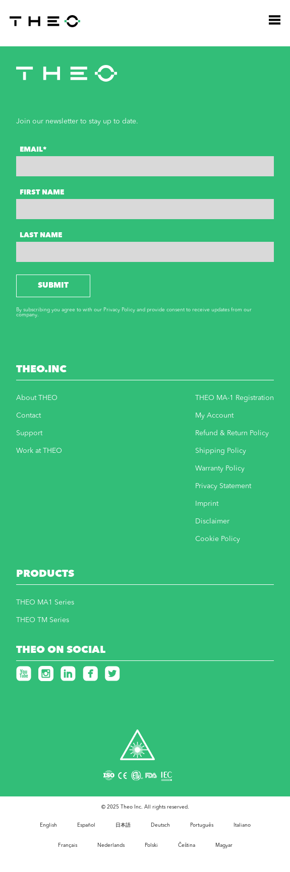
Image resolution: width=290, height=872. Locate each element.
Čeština (186, 845)
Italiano (242, 825)
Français (67, 845)
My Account (214, 415)
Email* (33, 149)
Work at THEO (39, 450)
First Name (42, 192)
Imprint (206, 503)
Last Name (41, 235)
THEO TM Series (42, 620)
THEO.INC (41, 370)
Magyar (224, 845)
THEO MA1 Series (45, 602)
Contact (28, 415)
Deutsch (160, 825)
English (48, 825)
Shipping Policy (220, 450)
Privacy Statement (223, 486)
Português (201, 825)
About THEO (36, 397)
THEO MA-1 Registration (234, 397)
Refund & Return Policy (232, 433)
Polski (151, 845)
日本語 (123, 825)
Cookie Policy (217, 539)
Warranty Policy (220, 468)
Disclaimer (212, 521)
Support (29, 433)
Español (86, 825)
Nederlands (111, 845)
